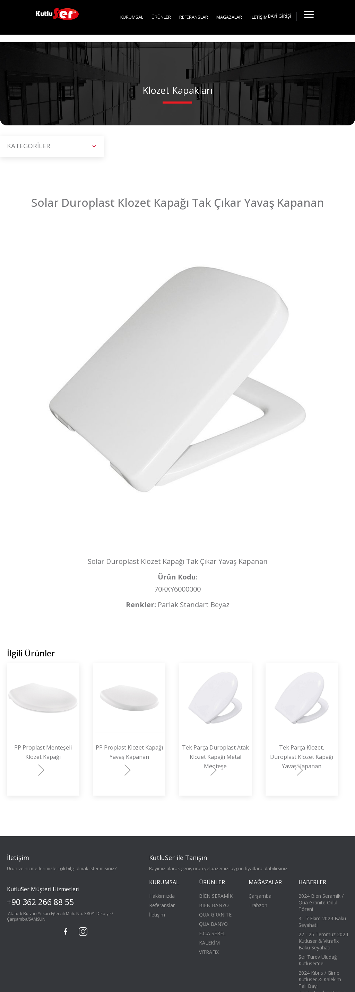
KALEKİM (209, 942)
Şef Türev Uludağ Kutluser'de (317, 960)
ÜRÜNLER (161, 17)
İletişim (157, 914)
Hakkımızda (162, 896)
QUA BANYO (213, 924)
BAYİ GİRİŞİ (279, 16)
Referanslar (162, 905)
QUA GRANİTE (215, 914)
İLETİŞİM (259, 17)
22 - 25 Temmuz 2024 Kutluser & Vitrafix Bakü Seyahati (323, 941)
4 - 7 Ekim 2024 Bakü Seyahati (322, 921)
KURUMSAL (131, 17)
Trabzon (258, 905)
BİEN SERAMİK (216, 896)
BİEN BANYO (214, 905)
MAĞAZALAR (229, 17)
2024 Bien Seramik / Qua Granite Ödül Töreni (321, 902)
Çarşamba (260, 896)
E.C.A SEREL (212, 933)
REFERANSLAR (193, 17)
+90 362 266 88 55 (40, 901)
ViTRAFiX (209, 952)
